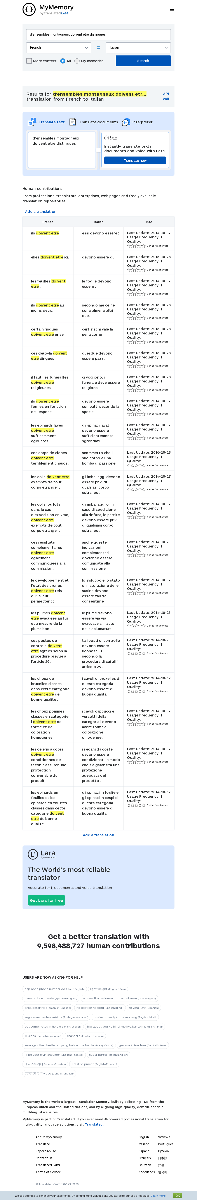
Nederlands (147, 1172)
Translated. (94, 1124)
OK (178, 1195)
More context (41, 61)
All (65, 61)
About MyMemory (49, 1137)
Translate (43, 1144)
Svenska (164, 1137)
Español (144, 1151)
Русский (163, 1151)
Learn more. (158, 1195)
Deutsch (145, 1165)
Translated (48, 1165)
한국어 (162, 1172)
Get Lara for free (46, 900)
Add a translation (40, 211)
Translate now (135, 160)
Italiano (144, 1144)
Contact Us (44, 1158)
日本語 (162, 1158)
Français (145, 1158)
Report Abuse (46, 1151)
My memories (88, 61)
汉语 (161, 1165)
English (144, 1137)
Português (166, 1144)
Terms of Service (48, 1172)
